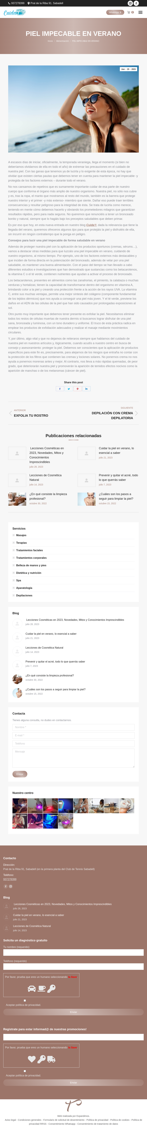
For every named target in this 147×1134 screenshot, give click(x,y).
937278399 (16, 3)
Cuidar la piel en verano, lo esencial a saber (116, 450)
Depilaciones (24, 595)
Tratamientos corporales (31, 557)
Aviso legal (10, 1120)
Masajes (21, 535)
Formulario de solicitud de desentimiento (63, 1120)
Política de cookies (119, 1120)
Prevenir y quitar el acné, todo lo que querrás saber (118, 477)
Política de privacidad (97, 1120)
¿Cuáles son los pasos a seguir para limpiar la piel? (116, 496)
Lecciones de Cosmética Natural (45, 477)
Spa (18, 580)
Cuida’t (91, 225)
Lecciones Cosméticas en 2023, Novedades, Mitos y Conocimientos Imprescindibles (46, 455)
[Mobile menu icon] (140, 12)
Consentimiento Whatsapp (61, 1124)
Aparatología (24, 588)
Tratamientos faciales (29, 550)
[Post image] (17, 453)
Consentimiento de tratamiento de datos (97, 1124)
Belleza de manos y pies (31, 565)
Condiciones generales (29, 1120)
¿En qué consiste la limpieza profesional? (48, 496)
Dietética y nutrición (28, 573)
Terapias (21, 542)
